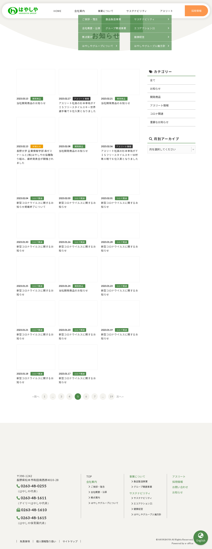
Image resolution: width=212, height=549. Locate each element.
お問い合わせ (180, 487)
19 (111, 396)
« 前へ (35, 396)
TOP (89, 476)
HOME (56, 11)
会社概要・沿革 (99, 492)
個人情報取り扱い (46, 541)
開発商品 (155, 97)
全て (152, 80)
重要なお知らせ (159, 122)
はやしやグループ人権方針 (147, 514)
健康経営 (138, 509)
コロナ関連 (156, 114)
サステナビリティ (143, 498)
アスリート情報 (159, 105)
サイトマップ (70, 541)
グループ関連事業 (143, 486)
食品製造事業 (141, 481)
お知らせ (155, 89)
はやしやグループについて (104, 503)
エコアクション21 (143, 503)
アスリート (168, 11)
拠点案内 (95, 497)
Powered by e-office (182, 543)
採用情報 (177, 482)
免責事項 (25, 541)
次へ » (120, 396)
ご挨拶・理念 (98, 486)
